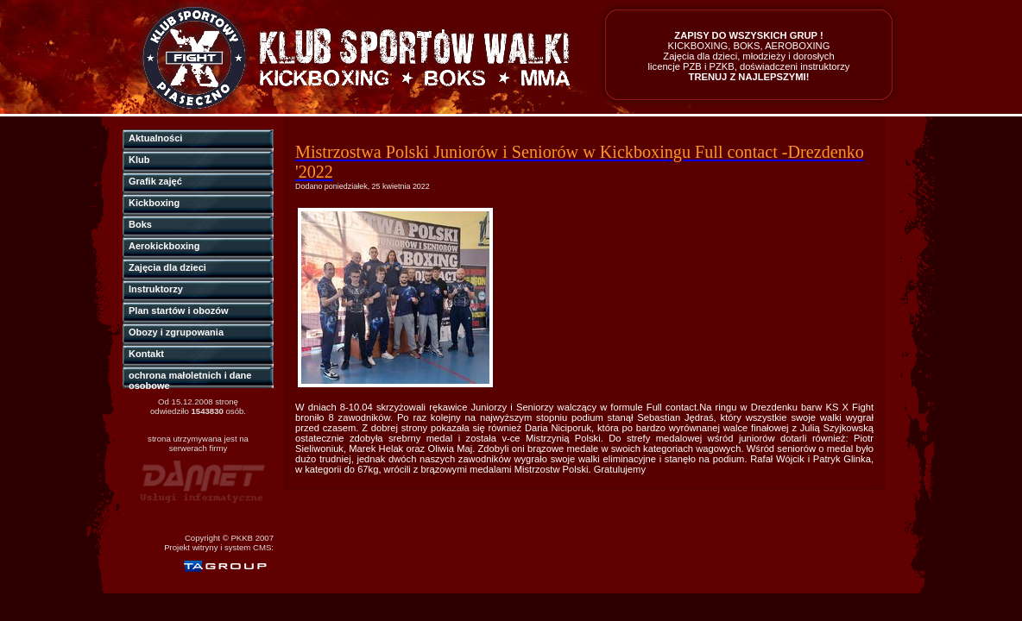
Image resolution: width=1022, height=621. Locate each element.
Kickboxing (154, 203)
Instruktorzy (156, 289)
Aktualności (155, 138)
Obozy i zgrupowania (176, 332)
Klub (139, 159)
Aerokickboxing (164, 246)
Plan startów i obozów (179, 310)
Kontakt (146, 353)
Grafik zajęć (155, 181)
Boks (140, 224)
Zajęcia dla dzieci (167, 267)
